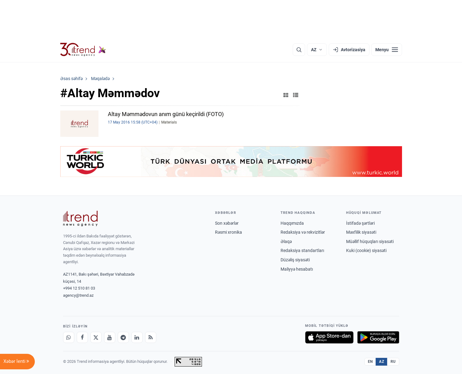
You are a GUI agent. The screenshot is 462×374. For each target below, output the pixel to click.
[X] (96, 337)
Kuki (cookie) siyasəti (366, 250)
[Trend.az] (83, 49)
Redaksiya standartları (302, 250)
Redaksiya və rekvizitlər (303, 232)
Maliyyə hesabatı (297, 269)
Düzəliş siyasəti (295, 259)
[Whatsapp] (68, 337)
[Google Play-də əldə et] (378, 337)
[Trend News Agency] (80, 218)
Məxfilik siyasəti (361, 232)
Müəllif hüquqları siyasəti (370, 241)
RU (393, 361)
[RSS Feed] (150, 337)
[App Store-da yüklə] (329, 337)
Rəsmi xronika (228, 232)
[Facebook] (82, 337)
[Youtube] (109, 337)
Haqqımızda (292, 223)
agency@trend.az (78, 295)
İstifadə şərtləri (360, 223)
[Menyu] (386, 49)
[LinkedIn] (137, 337)
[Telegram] (123, 337)
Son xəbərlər (227, 223)
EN (370, 361)
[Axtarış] (299, 49)
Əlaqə (286, 241)
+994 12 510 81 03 (79, 288)
